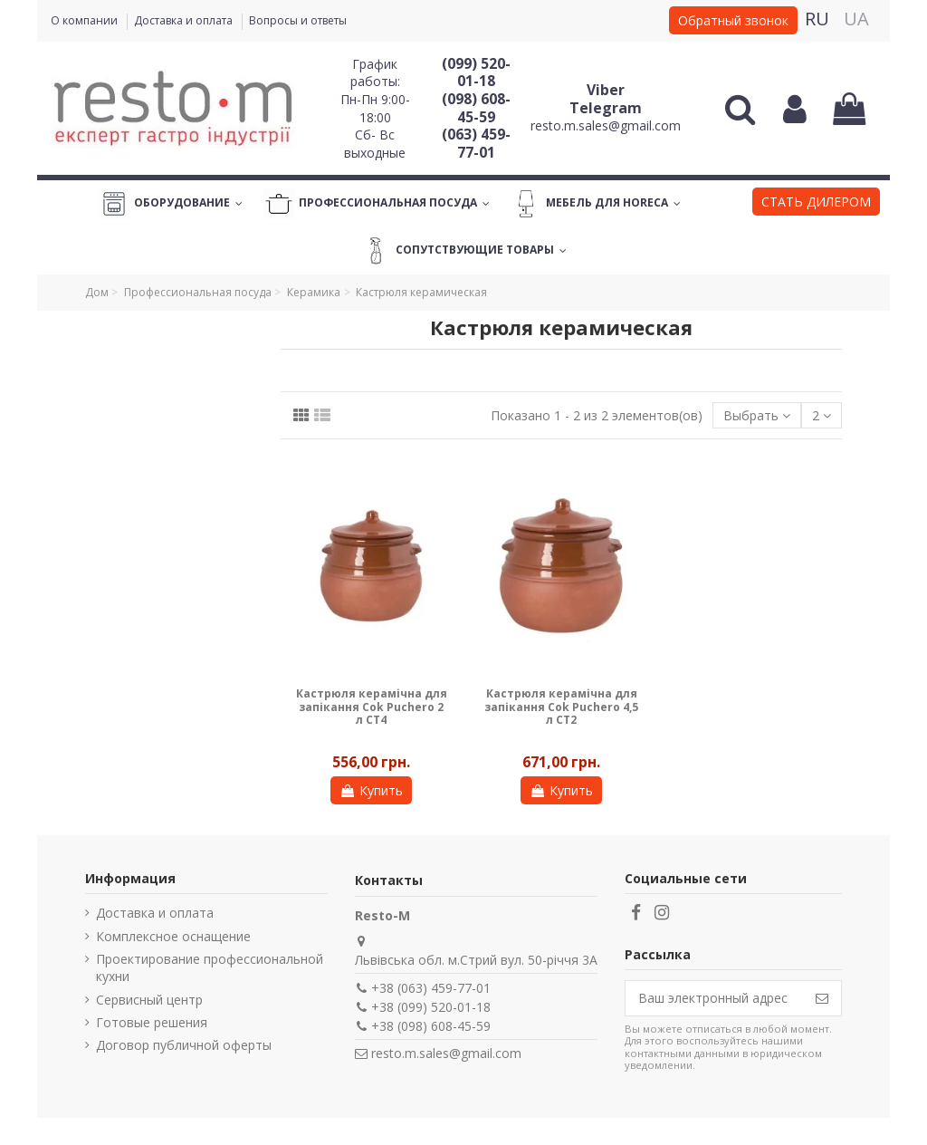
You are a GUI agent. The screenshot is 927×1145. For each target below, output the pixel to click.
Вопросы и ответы (298, 20)
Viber (606, 90)
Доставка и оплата (184, 20)
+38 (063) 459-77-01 (431, 987)
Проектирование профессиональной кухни (209, 968)
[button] (816, 204)
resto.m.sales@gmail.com (605, 125)
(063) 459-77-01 (476, 143)
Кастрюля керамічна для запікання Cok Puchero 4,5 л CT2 (561, 706)
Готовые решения (151, 1022)
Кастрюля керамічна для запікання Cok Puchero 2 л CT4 (371, 706)
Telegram (605, 108)
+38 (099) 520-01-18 (431, 1006)
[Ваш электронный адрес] (714, 998)
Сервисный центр (149, 999)
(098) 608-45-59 (476, 108)
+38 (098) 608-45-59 (431, 1025)
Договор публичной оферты (184, 1045)
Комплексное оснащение (173, 936)
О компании (85, 20)
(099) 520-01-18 (476, 72)
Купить (371, 790)
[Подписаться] (822, 998)
